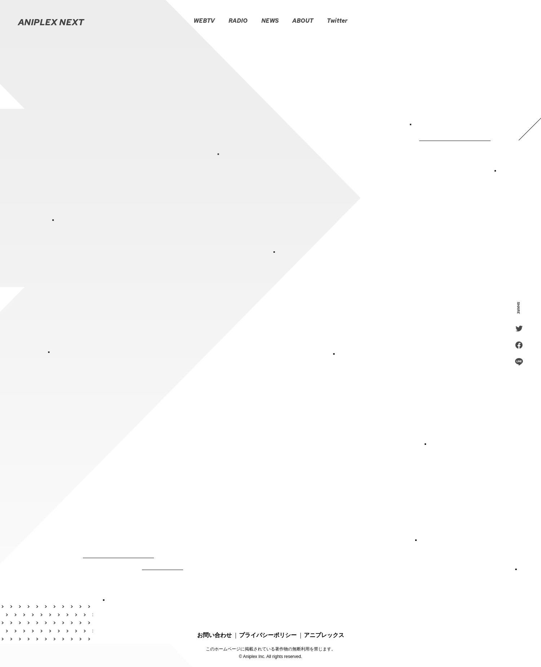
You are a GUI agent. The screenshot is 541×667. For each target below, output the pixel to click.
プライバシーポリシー (268, 627)
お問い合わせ (214, 627)
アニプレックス (324, 627)
